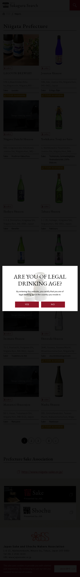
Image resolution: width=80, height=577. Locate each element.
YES (27, 304)
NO (53, 304)
